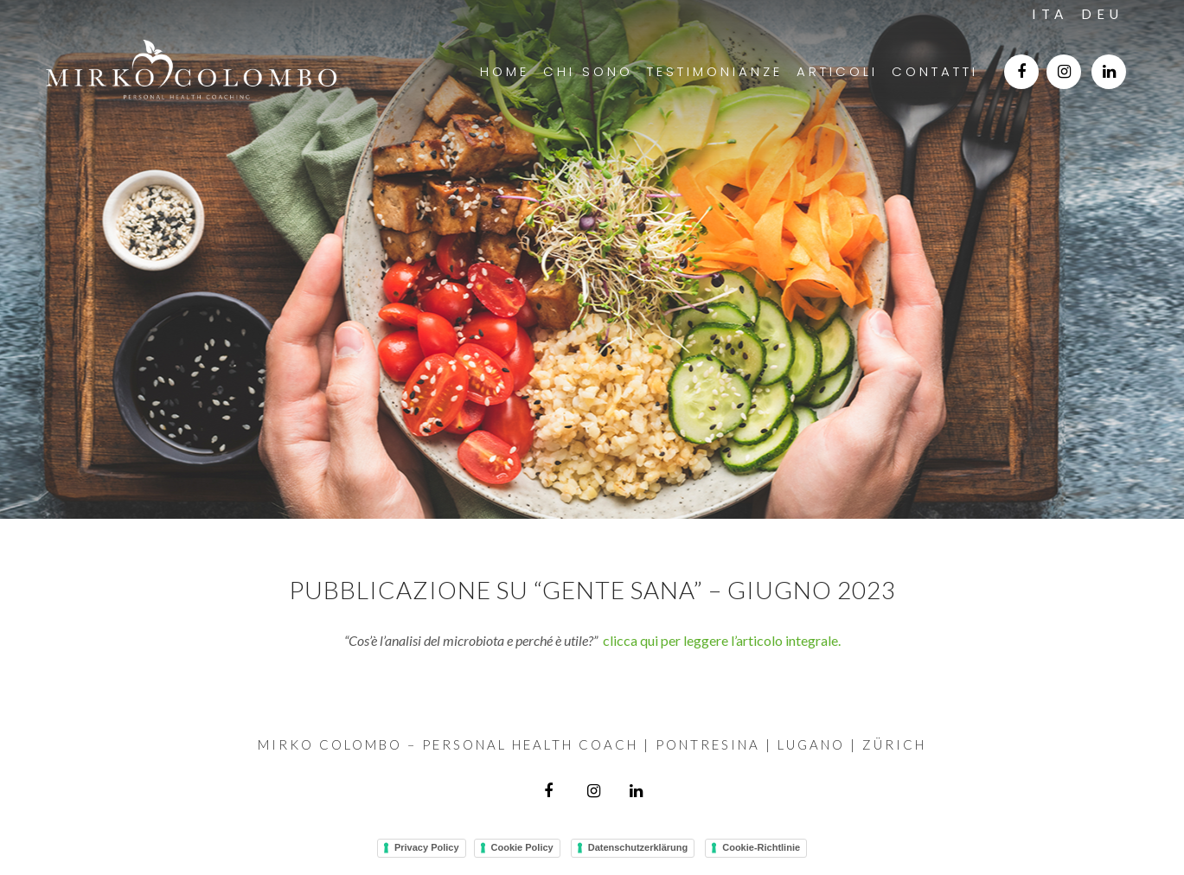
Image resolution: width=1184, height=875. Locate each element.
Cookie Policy (522, 847)
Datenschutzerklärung (638, 847)
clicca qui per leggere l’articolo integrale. (722, 640)
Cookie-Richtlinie (761, 847)
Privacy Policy (426, 847)
